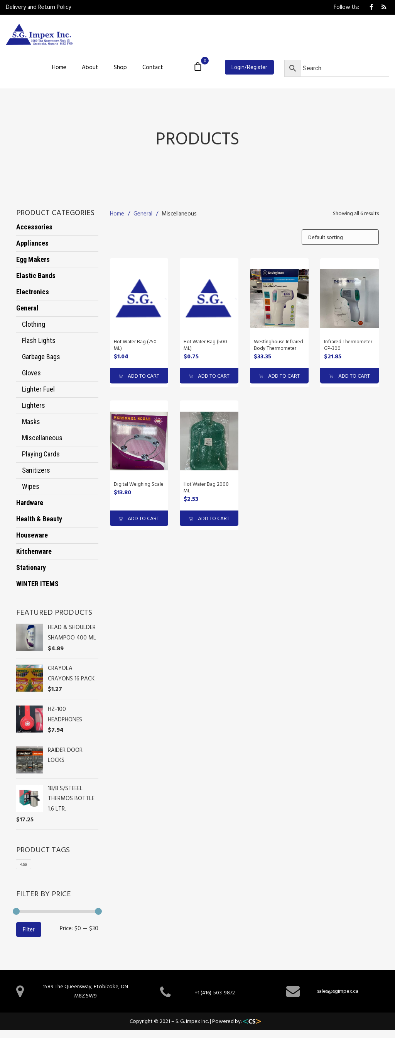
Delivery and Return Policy (38, 6)
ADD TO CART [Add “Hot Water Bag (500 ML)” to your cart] (209, 375)
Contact (152, 67)
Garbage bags (41, 357)
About (90, 67)
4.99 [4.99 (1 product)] (23, 864)
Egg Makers (33, 259)
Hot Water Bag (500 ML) (205, 345)
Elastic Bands (36, 275)
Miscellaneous (42, 438)
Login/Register (249, 67)
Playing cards (41, 454)
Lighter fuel (38, 389)
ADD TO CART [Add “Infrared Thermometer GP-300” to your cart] (349, 375)
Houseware (32, 535)
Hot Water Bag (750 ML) (135, 345)
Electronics (32, 292)
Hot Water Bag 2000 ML (206, 487)
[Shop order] (340, 237)
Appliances (32, 243)
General (27, 308)
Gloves (31, 373)
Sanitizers (36, 470)
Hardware (29, 503)
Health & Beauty (39, 519)
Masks (31, 421)
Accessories (34, 227)
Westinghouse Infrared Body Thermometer (278, 345)
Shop (120, 67)
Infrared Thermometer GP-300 (348, 345)
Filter (29, 929)
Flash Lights (39, 340)
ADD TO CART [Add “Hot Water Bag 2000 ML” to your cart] (209, 518)
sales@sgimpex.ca (337, 991)
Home (59, 67)
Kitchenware (34, 551)
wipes (30, 486)
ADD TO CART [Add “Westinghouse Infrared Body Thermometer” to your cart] (279, 375)
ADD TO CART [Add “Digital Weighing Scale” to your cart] (139, 518)
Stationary (31, 567)
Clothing (33, 324)
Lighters (33, 405)
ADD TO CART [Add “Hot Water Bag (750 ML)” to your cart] (139, 375)
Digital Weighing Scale (139, 484)
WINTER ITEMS (37, 584)
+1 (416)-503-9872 (215, 992)
